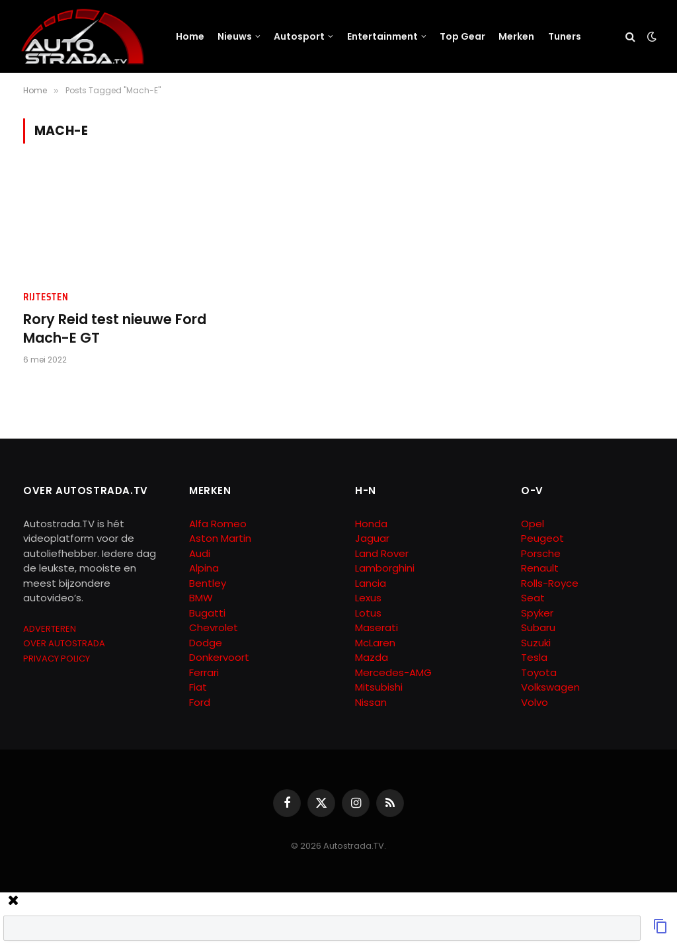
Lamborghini (385, 568)
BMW (201, 598)
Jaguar (372, 538)
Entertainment (382, 36)
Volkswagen (550, 687)
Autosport (299, 36)
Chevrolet (213, 627)
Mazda (371, 657)
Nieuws (235, 36)
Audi (199, 553)
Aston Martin (220, 538)
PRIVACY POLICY (56, 658)
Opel (532, 524)
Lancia (370, 583)
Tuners (564, 36)
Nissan (371, 702)
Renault (540, 568)
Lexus (368, 598)
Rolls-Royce (549, 583)
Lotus (368, 613)
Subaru (538, 627)
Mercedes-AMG (393, 672)
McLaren (375, 643)
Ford (199, 702)
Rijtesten (45, 297)
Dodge (205, 643)
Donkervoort (219, 657)
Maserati (376, 627)
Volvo (534, 702)
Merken (516, 36)
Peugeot (542, 538)
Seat (533, 598)
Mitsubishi (379, 687)
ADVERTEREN (49, 628)
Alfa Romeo (219, 524)
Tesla (534, 657)
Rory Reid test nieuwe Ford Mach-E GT (114, 329)
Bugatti (207, 613)
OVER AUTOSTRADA (64, 643)
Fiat (198, 687)
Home (190, 36)
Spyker (537, 613)
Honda (371, 524)
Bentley (207, 583)
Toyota (539, 672)
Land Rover (382, 553)
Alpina (204, 568)
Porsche (541, 553)
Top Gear (462, 36)
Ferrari (204, 672)
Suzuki (536, 643)
